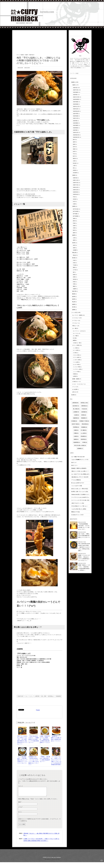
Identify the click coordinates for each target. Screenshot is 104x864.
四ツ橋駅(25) (84, 430)
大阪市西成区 (75, 104)
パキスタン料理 (76, 355)
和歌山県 (74, 252)
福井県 (73, 299)
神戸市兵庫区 (75, 211)
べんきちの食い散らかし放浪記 (78, 509)
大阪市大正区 (75, 118)
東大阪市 (75, 163)
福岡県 (73, 309)
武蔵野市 (75, 288)
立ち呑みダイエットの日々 (77, 514)
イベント (74, 386)
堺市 (74, 167)
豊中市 (74, 139)
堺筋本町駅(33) (85, 424)
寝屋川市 (75, 158)
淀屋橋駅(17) (80, 448)
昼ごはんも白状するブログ (77, 482)
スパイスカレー (75, 317)
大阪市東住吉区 (76, 111)
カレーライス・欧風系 (77, 315)
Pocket (38, 710)
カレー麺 (74, 328)
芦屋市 (74, 223)
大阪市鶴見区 (75, 127)
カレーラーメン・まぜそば (78, 330)
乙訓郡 (74, 203)
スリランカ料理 (76, 357)
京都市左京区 (75, 189)
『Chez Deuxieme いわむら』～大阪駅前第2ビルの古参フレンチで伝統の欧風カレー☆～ (33, 739)
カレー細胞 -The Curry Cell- (78, 456)
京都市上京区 (75, 180)
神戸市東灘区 (75, 216)
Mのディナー (74, 465)
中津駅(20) (84, 442)
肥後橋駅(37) (84, 418)
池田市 (74, 141)
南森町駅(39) (76, 418)
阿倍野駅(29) (76, 427)
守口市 (74, 153)
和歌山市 (75, 255)
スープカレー (75, 320)
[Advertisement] (39, 40)
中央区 (74, 260)
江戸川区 (75, 269)
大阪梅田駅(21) (76, 442)
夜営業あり (51, 696)
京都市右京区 (75, 187)
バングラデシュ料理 (77, 369)
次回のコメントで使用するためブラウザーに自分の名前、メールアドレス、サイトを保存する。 (39, 821)
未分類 (72, 394)
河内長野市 (75, 172)
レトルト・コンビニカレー (78, 384)
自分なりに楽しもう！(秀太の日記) (79, 488)
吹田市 (74, 151)
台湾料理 (75, 376)
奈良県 (73, 242)
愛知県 (73, 293)
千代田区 (75, 265)
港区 (74, 272)
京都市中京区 (75, 182)
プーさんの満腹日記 (76, 479)
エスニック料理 (75, 345)
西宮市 (74, 220)
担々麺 (74, 338)
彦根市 (74, 240)
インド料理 (75, 347)
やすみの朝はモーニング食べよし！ (79, 506)
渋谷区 (74, 262)
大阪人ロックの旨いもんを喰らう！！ (80, 471)
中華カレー (74, 325)
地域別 (72, 82)
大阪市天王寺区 (76, 97)
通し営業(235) (76, 408)
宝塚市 (74, 225)
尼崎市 (74, 218)
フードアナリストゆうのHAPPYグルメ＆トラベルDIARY (84, 497)
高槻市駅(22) (84, 439)
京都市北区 (75, 177)
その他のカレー (75, 381)
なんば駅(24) (84, 433)
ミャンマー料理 (76, 371)
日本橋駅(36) (74, 421)
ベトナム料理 (75, 362)
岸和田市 (75, 170)
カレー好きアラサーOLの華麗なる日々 (80, 474)
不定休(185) (84, 408)
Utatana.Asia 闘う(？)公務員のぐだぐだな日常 (82, 494)
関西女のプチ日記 (75, 511)
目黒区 (74, 276)
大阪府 (73, 84)
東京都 (73, 257)
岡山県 (73, 301)
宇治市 (74, 196)
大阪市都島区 (75, 123)
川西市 (74, 227)
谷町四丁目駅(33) (75, 424)
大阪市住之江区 (76, 106)
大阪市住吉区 (75, 108)
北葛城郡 (75, 250)
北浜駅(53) (76, 415)
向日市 (74, 201)
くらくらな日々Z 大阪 (76, 485)
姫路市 (74, 232)
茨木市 (74, 146)
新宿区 (74, 274)
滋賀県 (73, 235)
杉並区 (74, 281)
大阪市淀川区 (75, 132)
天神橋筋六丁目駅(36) (84, 421)
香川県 (73, 307)
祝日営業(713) (76, 405)
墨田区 (74, 267)
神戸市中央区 (75, 209)
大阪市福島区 (75, 92)
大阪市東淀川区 (76, 137)
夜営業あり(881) (84, 402)
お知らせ (74, 392)
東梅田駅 (58, 696)
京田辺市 (75, 199)
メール (20, 808)
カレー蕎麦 (75, 335)
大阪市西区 (75, 94)
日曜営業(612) (84, 405)
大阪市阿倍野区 (76, 99)
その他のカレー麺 (76, 342)
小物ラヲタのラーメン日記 (77, 503)
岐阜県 (73, 296)
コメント (20, 786)
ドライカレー (75, 323)
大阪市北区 (20, 696)
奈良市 (74, 245)
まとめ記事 (74, 389)
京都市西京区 (75, 192)
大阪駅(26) (76, 430)
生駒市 (74, 247)
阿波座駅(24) (84, 436)
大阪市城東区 (75, 125)
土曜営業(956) (75, 402)
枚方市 (74, 156)
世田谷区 (75, 279)
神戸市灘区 (75, 213)
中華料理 (75, 373)
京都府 (73, 175)
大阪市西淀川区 (76, 134)
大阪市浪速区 (75, 101)
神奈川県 (74, 291)
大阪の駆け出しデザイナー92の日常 (79, 477)
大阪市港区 (75, 120)
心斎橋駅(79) (76, 411)
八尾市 (74, 165)
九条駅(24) (76, 436)
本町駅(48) (83, 415)
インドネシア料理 (76, 366)
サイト (20, 813)
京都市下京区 (75, 184)
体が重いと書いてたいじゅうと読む (79, 491)
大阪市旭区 (75, 130)
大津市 (74, 237)
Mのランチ (73, 462)
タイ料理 (75, 352)
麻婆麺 (74, 340)
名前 (19, 803)
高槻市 (74, 149)
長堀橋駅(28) (84, 427)
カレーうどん (29, 696)
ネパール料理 (75, 350)
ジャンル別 (74, 312)
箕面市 (74, 144)
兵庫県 (73, 206)
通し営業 (43, 696)
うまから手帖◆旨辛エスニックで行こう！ (81, 459)
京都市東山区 (75, 194)
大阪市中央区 (75, 89)
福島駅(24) (76, 439)
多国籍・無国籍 (75, 378)
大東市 (74, 160)
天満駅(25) (76, 433)
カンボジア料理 (76, 364)
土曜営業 (37, 696)
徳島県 (73, 304)
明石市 (74, 230)
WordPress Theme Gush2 (52, 861)
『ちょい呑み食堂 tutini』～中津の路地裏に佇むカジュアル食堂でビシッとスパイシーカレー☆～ (22, 760)
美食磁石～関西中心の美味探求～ (79, 468)
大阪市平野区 (75, 113)
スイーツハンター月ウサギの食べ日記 (80, 500)
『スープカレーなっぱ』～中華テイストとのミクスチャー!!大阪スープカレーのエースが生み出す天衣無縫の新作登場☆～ (56, 761)
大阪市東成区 (75, 115)
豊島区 (74, 286)
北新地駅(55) (84, 411)
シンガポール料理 (76, 359)
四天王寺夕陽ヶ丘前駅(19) (80, 445)
